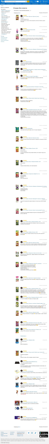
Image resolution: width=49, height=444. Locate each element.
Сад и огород (4, 15)
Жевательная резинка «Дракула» (32, 402)
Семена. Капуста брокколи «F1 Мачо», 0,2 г (33, 329)
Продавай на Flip (18, 3)
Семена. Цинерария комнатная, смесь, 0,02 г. (34, 109)
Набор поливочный (29, 408)
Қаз (35, 1)
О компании (12, 432)
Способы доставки (4, 37)
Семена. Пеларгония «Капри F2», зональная (33, 263)
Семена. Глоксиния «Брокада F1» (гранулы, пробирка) (35, 198)
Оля (23, 16)
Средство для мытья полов (30, 29)
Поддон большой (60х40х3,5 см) (31, 361)
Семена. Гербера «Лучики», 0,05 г (32, 148)
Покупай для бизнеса (27, 3)
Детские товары (4, 21)
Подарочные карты (43, 3)
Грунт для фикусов (29, 128)
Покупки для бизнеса (4, 40)
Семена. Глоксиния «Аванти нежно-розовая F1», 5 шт (35, 35)
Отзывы (2, 5)
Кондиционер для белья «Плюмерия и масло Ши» (34, 86)
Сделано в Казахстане (5, 10)
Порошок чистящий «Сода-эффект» (32, 76)
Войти (31, 1)
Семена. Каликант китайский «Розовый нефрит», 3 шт (35, 303)
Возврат (2, 434)
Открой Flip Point (35, 3)
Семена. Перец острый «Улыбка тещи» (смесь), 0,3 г (35, 98)
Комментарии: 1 (23, 335)
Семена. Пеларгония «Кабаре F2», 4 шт (33, 173)
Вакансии (12, 434)
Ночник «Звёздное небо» (30, 383)
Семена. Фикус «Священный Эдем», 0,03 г (33, 161)
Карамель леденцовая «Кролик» (31, 391)
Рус (37, 1)
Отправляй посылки (10, 3)
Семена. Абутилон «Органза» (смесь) (32, 16)
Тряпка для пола (28, 61)
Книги (2, 14)
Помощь (2, 432)
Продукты (3, 12)
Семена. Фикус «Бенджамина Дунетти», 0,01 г (34, 297)
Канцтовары (4, 19)
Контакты (2, 41)
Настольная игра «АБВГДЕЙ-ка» (31, 417)
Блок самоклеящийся (29, 371)
